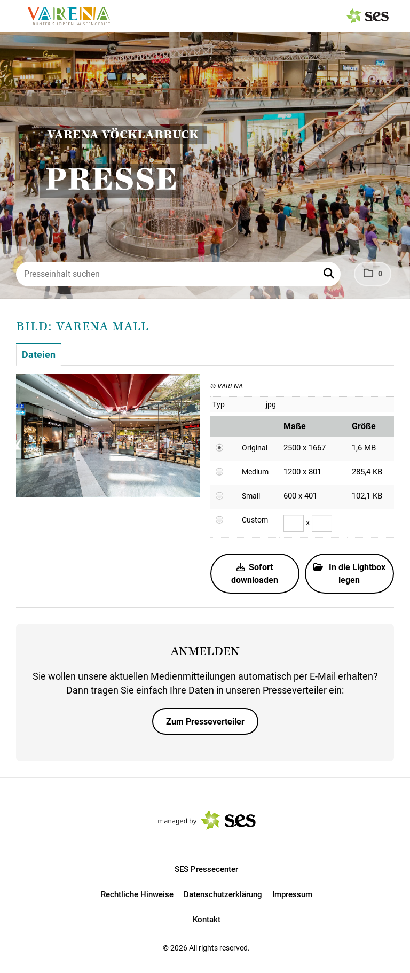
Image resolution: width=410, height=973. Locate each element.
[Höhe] (322, 523)
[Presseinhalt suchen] (178, 274)
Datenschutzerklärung (223, 894)
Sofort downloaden (254, 573)
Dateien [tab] (39, 354)
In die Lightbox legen (349, 573)
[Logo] (68, 16)
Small (251, 496)
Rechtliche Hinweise (137, 894)
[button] (330, 274)
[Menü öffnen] (18, 15)
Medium (255, 472)
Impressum (292, 894)
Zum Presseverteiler (205, 722)
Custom (255, 520)
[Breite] (293, 523)
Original (254, 447)
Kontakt (206, 919)
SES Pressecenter (206, 869)
